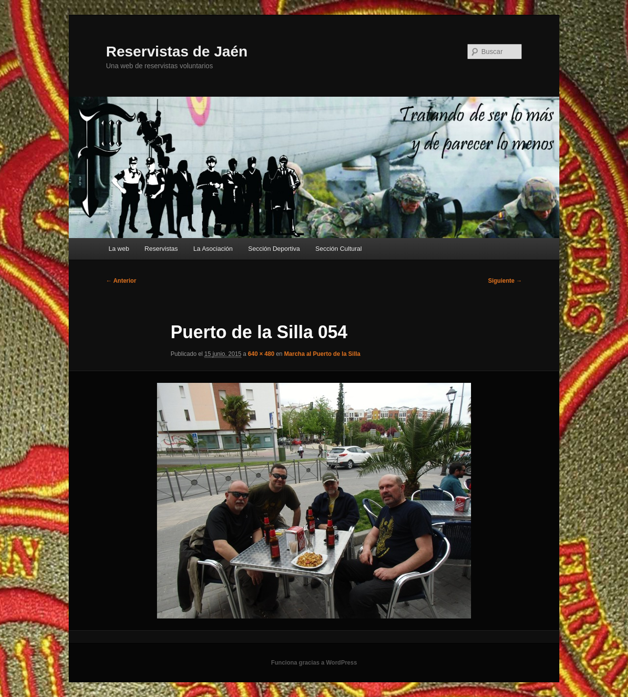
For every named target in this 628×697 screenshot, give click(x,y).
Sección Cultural (338, 248)
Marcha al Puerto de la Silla (322, 353)
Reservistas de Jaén (177, 51)
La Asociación (213, 248)
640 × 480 (261, 353)
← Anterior (121, 280)
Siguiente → (505, 280)
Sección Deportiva (274, 248)
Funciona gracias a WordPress (314, 662)
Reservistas (161, 248)
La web (118, 248)
